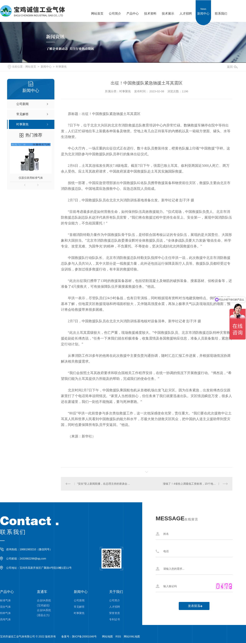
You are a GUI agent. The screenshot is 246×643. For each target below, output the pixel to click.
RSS (118, 636)
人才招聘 (186, 7)
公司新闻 (79, 600)
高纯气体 (5, 619)
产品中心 (132, 7)
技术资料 (150, 7)
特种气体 (5, 613)
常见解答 (79, 606)
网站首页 (97, 7)
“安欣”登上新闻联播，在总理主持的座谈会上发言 (103, 483)
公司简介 (115, 7)
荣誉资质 (114, 613)
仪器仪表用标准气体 (31, 177)
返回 (232, 66)
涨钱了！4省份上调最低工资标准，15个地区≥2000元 (194, 483)
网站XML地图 (132, 636)
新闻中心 (203, 7)
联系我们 (221, 7)
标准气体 (5, 600)
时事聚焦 (61, 66)
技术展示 (168, 7)
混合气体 (5, 606)
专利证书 (114, 619)
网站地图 (107, 636)
